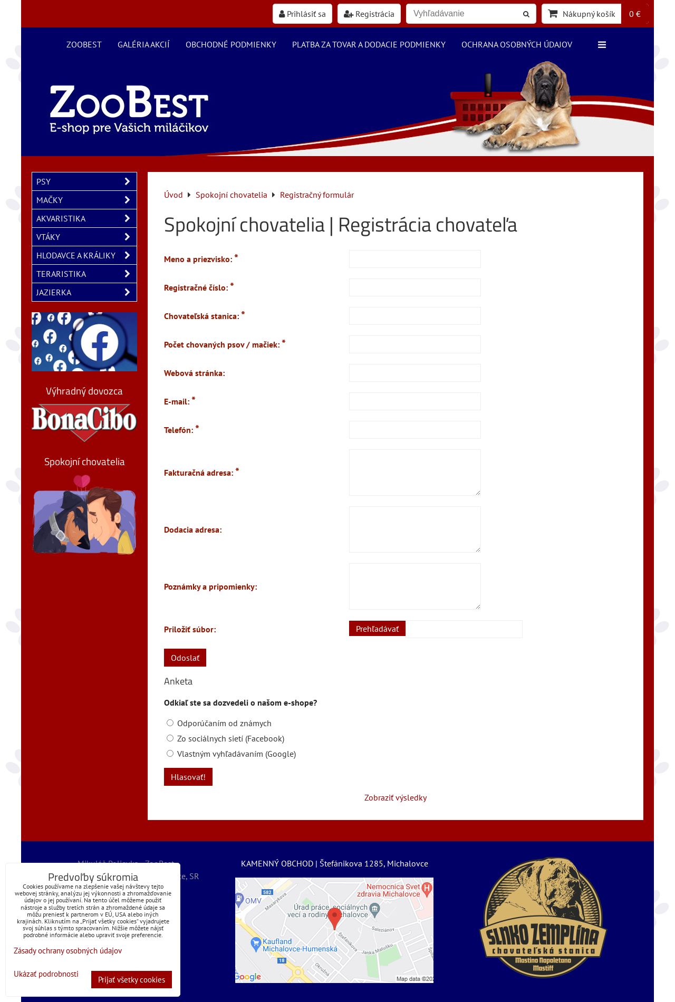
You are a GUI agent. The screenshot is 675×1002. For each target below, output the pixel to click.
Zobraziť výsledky (395, 797)
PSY (86, 181)
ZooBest (84, 44)
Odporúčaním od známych (219, 723)
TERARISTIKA (86, 274)
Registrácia (369, 13)
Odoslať (185, 657)
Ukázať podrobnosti (46, 974)
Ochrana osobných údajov (516, 44)
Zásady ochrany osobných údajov (68, 951)
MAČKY (86, 200)
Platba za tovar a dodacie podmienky (369, 44)
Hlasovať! (188, 777)
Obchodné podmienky (231, 44)
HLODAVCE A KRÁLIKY (86, 255)
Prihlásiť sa (302, 13)
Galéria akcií (144, 44)
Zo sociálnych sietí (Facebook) (225, 738)
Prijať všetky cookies (131, 980)
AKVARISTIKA (86, 218)
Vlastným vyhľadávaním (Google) (231, 753)
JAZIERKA (86, 292)
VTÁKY (86, 237)
